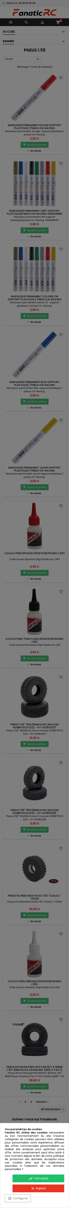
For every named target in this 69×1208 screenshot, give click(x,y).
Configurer (18, 1198)
